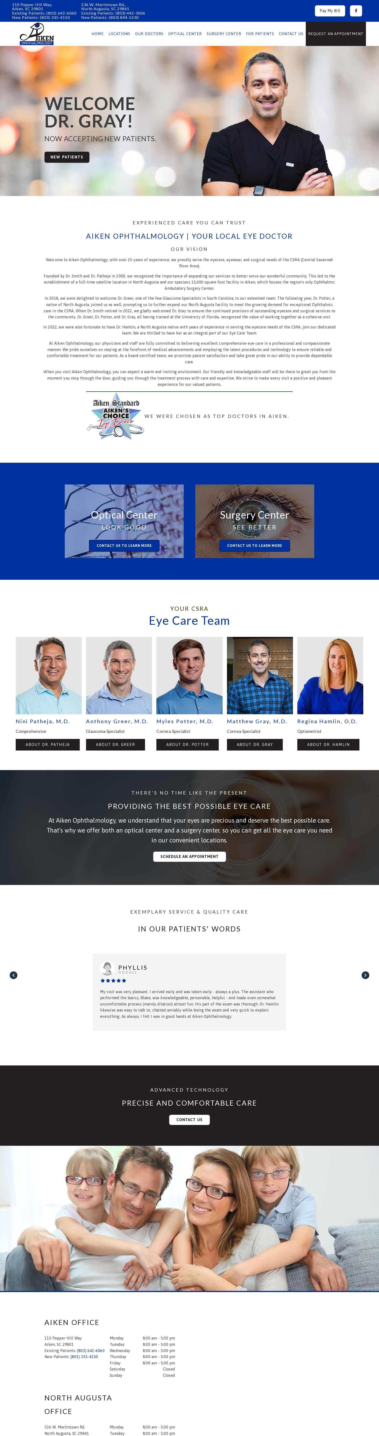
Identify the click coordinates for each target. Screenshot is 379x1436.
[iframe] (272, 1345)
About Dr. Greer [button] (115, 744)
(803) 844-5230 (124, 17)
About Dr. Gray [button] (255, 744)
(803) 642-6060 (61, 13)
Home (98, 34)
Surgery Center (224, 34)
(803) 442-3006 (131, 13)
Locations (119, 34)
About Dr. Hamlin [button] (328, 744)
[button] (356, 10)
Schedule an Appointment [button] (189, 856)
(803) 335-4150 (55, 17)
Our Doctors (149, 34)
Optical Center (185, 34)
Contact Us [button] (189, 1119)
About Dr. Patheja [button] (48, 744)
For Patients (260, 34)
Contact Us (291, 34)
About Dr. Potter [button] (187, 744)
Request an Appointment (336, 34)
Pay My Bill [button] (330, 10)
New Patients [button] (67, 157)
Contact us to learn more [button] (124, 546)
